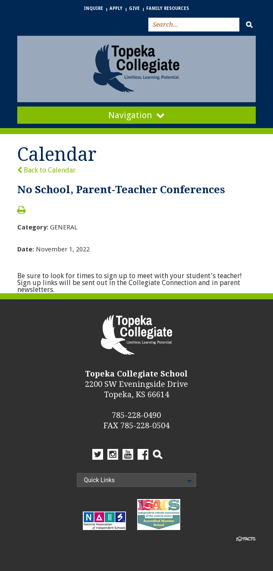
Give (134, 8)
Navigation (136, 115)
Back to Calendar (46, 170)
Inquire (93, 8)
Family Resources (167, 8)
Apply (116, 8)
